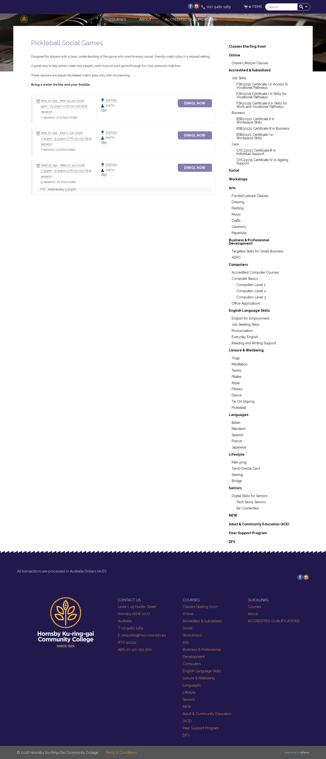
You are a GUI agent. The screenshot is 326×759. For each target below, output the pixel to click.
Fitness (237, 389)
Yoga (236, 358)
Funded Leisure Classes (250, 196)
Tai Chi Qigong (243, 401)
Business (238, 113)
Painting (238, 208)
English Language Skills (249, 310)
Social (234, 170)
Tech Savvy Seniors (251, 502)
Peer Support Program (248, 533)
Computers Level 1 (250, 285)
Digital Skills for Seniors (250, 496)
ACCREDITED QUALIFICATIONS (190, 19)
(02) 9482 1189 (219, 7)
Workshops (238, 179)
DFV (232, 542)
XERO (236, 257)
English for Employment (250, 318)
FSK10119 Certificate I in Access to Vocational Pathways (262, 85)
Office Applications (246, 303)
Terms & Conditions (121, 752)
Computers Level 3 (251, 297)
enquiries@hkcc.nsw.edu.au (144, 635)
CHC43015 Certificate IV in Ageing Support (262, 161)
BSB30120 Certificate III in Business (262, 128)
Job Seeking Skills (245, 324)
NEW (233, 515)
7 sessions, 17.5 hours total (59, 117)
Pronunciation (242, 331)
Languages (238, 415)
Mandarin (239, 429)
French (237, 441)
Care (235, 144)
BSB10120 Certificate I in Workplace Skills (254, 136)
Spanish (238, 435)
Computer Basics (245, 279)
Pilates (236, 377)
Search (302, 7)
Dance (236, 395)
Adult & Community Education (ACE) (259, 524)
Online (234, 55)
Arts (232, 188)
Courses (117, 19)
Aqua (236, 383)
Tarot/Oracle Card (246, 468)
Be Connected (247, 508)
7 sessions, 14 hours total (58, 149)
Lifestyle (236, 454)
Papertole (239, 233)
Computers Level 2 (251, 291)
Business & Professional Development (249, 241)
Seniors (235, 488)
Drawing (238, 202)
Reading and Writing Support (254, 343)
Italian (236, 422)
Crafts (236, 220)
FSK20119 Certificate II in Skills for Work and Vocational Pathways (261, 104)
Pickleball (239, 407)
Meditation (240, 364)
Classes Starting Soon (247, 46)
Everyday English (245, 337)
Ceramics (239, 227)
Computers (238, 264)
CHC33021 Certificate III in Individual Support (256, 152)
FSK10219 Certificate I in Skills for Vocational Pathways (261, 95)
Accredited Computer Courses (255, 272)
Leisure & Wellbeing (246, 350)
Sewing (237, 475)
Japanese (239, 447)
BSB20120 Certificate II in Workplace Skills (255, 120)
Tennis (236, 370)
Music (236, 214)
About (145, 19)
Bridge (237, 481)
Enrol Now (199, 103)
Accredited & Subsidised (250, 70)
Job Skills (239, 78)
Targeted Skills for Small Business (257, 251)
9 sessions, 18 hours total (58, 182)
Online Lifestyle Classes (250, 63)
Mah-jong (239, 462)
